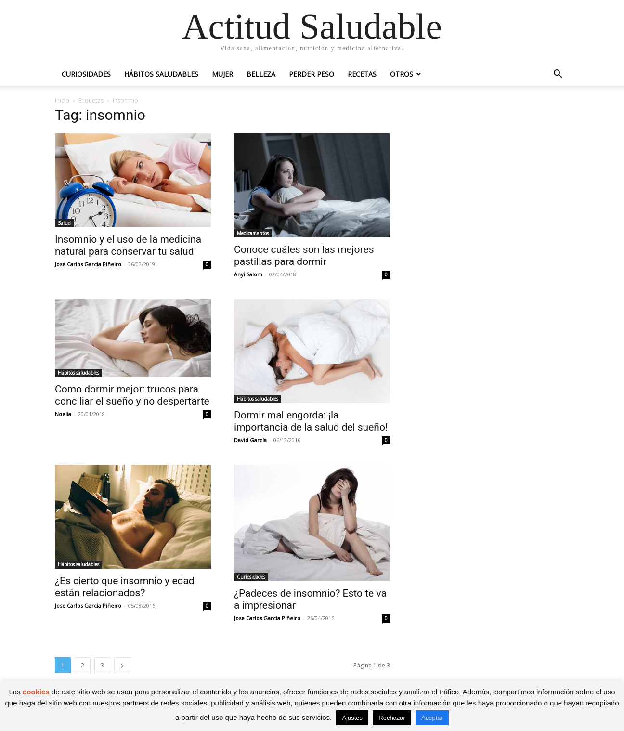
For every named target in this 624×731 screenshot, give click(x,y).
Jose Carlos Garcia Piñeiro (88, 264)
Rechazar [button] (391, 717)
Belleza (261, 73)
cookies (36, 692)
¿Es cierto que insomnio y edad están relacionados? (125, 587)
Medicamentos (253, 233)
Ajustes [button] (352, 717)
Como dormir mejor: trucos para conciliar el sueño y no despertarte (132, 395)
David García (250, 440)
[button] (557, 74)
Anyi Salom (248, 274)
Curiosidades (86, 73)
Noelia (63, 414)
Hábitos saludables (161, 73)
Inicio (62, 100)
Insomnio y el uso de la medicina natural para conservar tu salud (128, 245)
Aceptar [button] (432, 717)
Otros (401, 73)
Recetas (362, 73)
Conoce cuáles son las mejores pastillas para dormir (304, 255)
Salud (64, 223)
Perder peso (311, 73)
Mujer (222, 73)
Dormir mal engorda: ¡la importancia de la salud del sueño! (311, 421)
